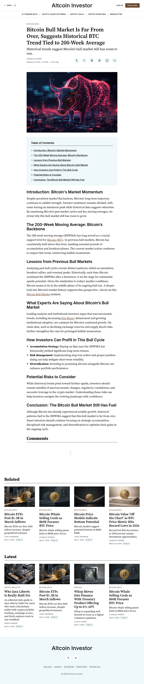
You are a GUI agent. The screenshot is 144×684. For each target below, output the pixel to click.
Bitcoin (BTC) (33, 24)
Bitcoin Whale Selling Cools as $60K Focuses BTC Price (50, 520)
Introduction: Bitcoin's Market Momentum (55, 150)
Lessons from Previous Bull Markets (52, 160)
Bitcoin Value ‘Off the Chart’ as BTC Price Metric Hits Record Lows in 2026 (124, 520)
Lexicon (58, 666)
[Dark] (8, 5)
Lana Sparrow (11, 537)
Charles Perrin (34, 59)
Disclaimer (69, 666)
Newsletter (116, 14)
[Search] (15, 5)
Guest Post (81, 666)
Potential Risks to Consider (47, 174)
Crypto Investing (97, 14)
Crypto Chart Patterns (54, 14)
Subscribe (132, 5)
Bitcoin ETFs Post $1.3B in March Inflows (15, 518)
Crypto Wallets (12, 587)
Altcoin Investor (72, 5)
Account (48, 666)
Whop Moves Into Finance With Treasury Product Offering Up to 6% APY (86, 599)
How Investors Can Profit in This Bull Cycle (56, 170)
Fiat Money (68, 318)
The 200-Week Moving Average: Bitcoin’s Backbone (60, 155)
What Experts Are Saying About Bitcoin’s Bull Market (61, 165)
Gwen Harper (10, 623)
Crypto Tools (77, 14)
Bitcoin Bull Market (38, 294)
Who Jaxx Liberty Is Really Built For (17, 593)
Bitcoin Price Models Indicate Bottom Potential (86, 518)
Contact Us (94, 666)
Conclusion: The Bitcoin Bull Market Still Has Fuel (59, 179)
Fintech (78, 587)
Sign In (119, 5)
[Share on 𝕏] (76, 60)
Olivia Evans (80, 622)
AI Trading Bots (30, 14)
